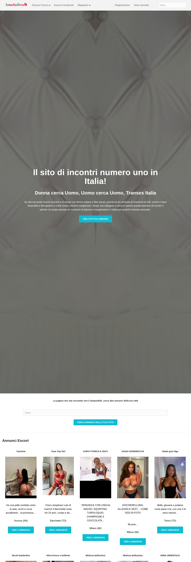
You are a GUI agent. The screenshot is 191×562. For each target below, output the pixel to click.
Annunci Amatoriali (64, 5)
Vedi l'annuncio (21, 530)
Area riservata (141, 5)
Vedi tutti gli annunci (95, 219)
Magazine (84, 5)
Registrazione (122, 5)
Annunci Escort (41, 5)
